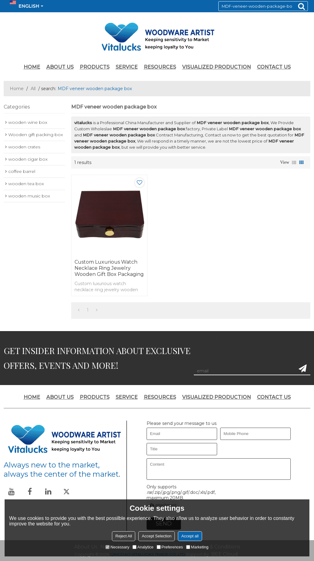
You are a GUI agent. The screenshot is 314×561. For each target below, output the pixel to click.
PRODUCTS (94, 67)
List (294, 162)
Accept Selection (156, 536)
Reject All (123, 536)
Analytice (143, 547)
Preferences (170, 547)
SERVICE (127, 67)
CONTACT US (274, 67)
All (33, 88)
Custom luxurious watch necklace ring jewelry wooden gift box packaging (109, 268)
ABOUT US (60, 67)
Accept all (189, 536)
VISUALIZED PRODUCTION (216, 67)
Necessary (117, 547)
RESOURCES (160, 67)
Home (17, 88)
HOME (32, 67)
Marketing (197, 547)
